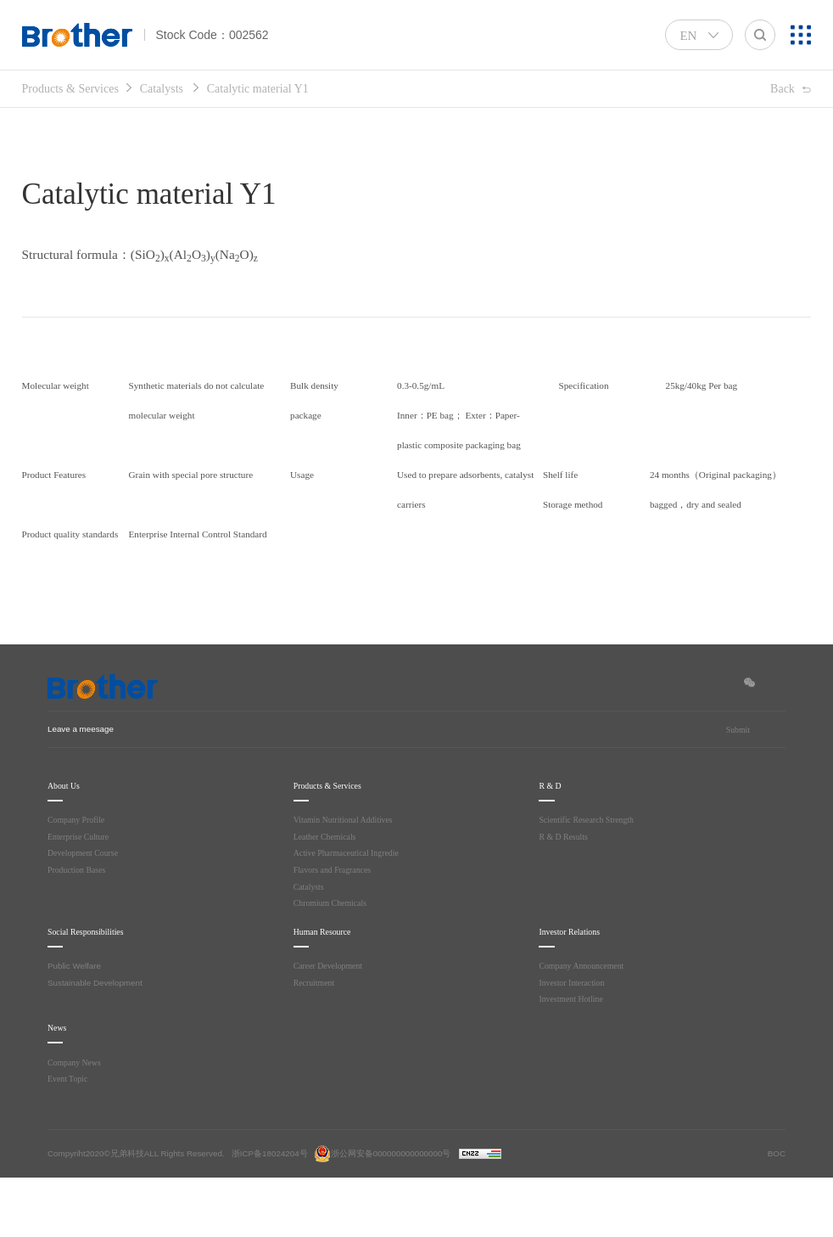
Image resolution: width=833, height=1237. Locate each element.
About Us (66, 845)
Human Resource (330, 991)
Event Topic (70, 1138)
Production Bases (80, 929)
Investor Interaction (573, 1042)
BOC (776, 1212)
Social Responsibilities (95, 991)
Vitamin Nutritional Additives (346, 879)
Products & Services (78, 89)
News (59, 1087)
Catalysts (180, 89)
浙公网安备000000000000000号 (382, 1212)
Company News (76, 1121)
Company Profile (78, 879)
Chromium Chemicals (332, 962)
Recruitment (315, 1042)
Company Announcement (582, 1025)
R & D (550, 845)
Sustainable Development (95, 1042)
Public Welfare (74, 1025)
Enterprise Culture (81, 896)
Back (781, 90)
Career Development (330, 1025)
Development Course (85, 912)
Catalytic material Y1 (289, 89)
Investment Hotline (573, 1058)
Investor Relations (576, 991)
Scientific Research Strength (590, 879)
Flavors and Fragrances (336, 929)
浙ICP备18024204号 (270, 1212)
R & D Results (565, 896)
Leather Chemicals (327, 896)
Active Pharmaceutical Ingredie (350, 912)
